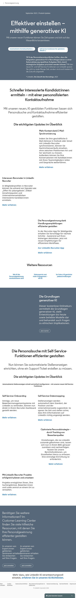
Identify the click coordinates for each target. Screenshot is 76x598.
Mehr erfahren (46, 167)
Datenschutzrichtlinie (21, 584)
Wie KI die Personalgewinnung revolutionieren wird (16, 276)
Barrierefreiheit (64, 584)
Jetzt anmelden (9, 565)
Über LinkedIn (2, 584)
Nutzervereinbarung (52, 584)
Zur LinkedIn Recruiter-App (51, 248)
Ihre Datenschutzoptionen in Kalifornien (37, 584)
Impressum (73, 584)
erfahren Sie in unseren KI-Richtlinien (42, 577)
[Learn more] (21, 49)
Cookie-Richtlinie (9, 584)
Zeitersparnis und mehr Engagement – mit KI (40, 276)
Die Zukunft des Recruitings (44, 77)
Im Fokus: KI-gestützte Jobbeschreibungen (64, 275)
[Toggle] (72, 595)
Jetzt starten (45, 331)
